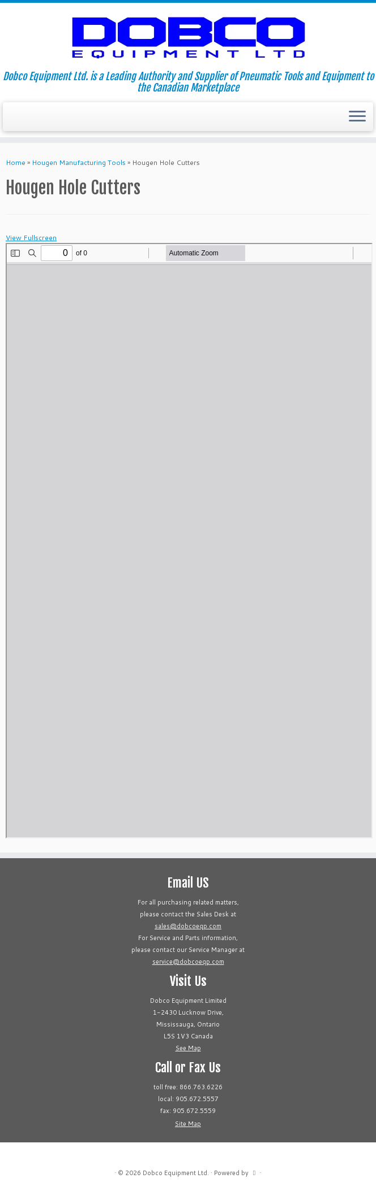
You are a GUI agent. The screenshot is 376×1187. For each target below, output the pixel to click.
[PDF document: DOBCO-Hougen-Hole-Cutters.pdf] (189, 540)
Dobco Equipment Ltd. (176, 1172)
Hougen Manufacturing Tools (79, 162)
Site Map (188, 1123)
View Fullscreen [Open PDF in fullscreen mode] (31, 237)
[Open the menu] (357, 116)
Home (15, 162)
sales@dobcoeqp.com (188, 926)
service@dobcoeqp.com (188, 961)
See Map (188, 1048)
